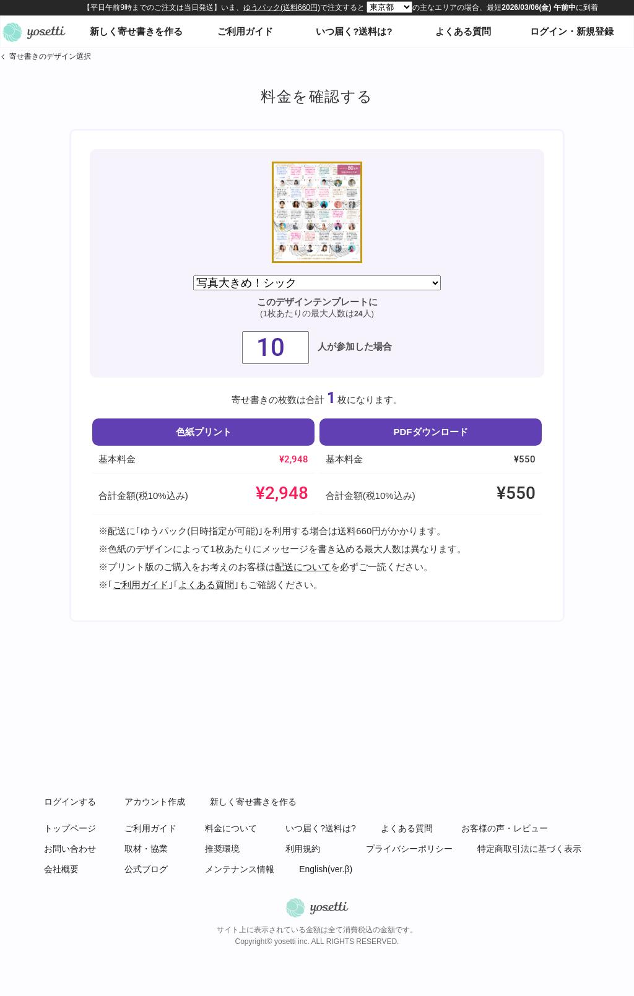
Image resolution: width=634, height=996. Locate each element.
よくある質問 (463, 31)
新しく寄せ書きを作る (136, 31)
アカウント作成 (154, 802)
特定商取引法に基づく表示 (529, 849)
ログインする (70, 802)
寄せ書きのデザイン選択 (50, 56)
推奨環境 (222, 849)
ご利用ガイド (245, 31)
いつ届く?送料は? (354, 31)
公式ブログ (146, 869)
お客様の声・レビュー (504, 828)
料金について (231, 828)
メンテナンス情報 (239, 869)
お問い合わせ (70, 849)
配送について (303, 566)
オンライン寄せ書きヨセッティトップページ (34, 31)
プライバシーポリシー (409, 849)
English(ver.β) (325, 869)
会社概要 (61, 869)
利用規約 (302, 849)
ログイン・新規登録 (572, 31)
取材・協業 (146, 849)
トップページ (70, 828)
